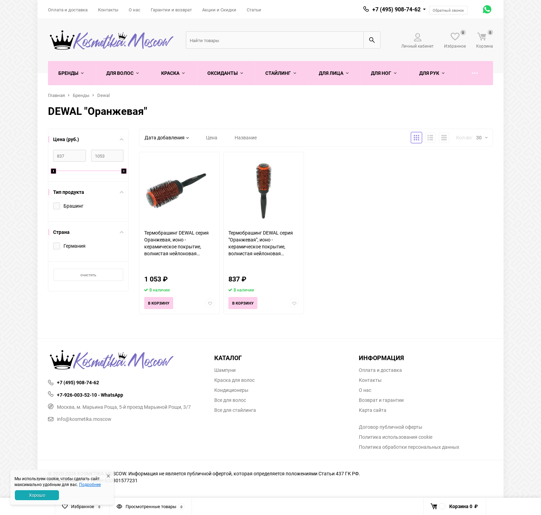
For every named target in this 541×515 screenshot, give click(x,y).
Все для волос (230, 400)
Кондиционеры (231, 390)
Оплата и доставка (68, 10)
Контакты (108, 10)
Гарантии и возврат (171, 10)
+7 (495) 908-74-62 (396, 9)
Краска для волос (234, 380)
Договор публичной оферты (390, 427)
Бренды (81, 95)
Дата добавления (167, 137)
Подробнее (90, 484)
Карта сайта (372, 410)
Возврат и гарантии (381, 400)
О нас (134, 10)
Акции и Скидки (219, 10)
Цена (211, 137)
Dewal (103, 95)
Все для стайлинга (235, 410)
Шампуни (225, 370)
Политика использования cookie (395, 437)
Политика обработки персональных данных (409, 447)
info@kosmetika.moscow (79, 419)
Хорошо (37, 495)
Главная (56, 95)
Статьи (254, 10)
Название (246, 137)
